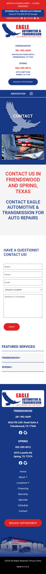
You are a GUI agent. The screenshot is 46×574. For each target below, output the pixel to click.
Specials (23, 499)
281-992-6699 (23, 50)
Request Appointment (23, 523)
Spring (23, 63)
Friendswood (23, 45)
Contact (23, 511)
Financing (23, 488)
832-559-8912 (23, 67)
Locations (22, 482)
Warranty (23, 494)
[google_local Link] (25, 18)
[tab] (23, 357)
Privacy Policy (35, 560)
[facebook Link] (22, 18)
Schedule (23, 505)
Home (23, 471)
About (22, 477)
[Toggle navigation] (31, 93)
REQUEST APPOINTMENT (23, 82)
